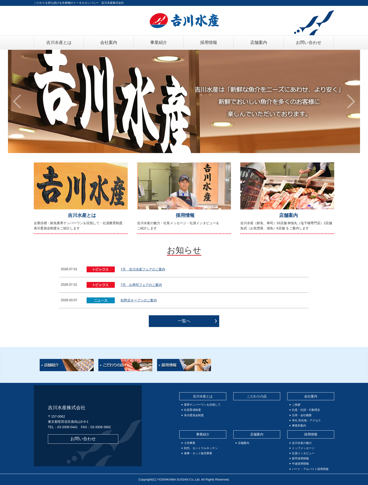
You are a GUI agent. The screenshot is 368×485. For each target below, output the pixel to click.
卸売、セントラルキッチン (201, 448)
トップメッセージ (303, 448)
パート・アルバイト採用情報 (310, 469)
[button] (17, 101)
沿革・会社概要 (302, 415)
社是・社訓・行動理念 (306, 410)
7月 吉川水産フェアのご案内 (143, 269)
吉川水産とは (82, 215)
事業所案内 (299, 425)
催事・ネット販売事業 (198, 453)
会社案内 (310, 396)
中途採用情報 (300, 463)
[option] (184, 101)
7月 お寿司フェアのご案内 (141, 285)
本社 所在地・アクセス (306, 420)
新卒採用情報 (300, 458)
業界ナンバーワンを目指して (202, 404)
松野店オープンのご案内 (139, 300)
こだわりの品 (257, 396)
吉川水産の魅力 (302, 443)
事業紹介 (202, 434)
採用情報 (185, 215)
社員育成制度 (192, 410)
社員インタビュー (303, 453)
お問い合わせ (83, 438)
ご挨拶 (296, 404)
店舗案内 (288, 215)
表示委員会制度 (194, 415)
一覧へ (184, 321)
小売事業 (189, 443)
